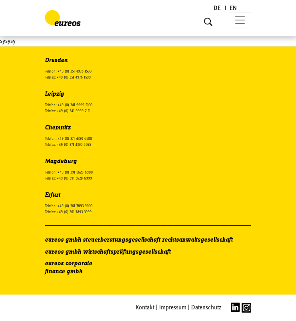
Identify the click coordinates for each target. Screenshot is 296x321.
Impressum (172, 308)
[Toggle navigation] (240, 20)
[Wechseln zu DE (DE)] (218, 8)
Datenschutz (206, 308)
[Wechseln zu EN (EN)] (233, 8)
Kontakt (145, 308)
